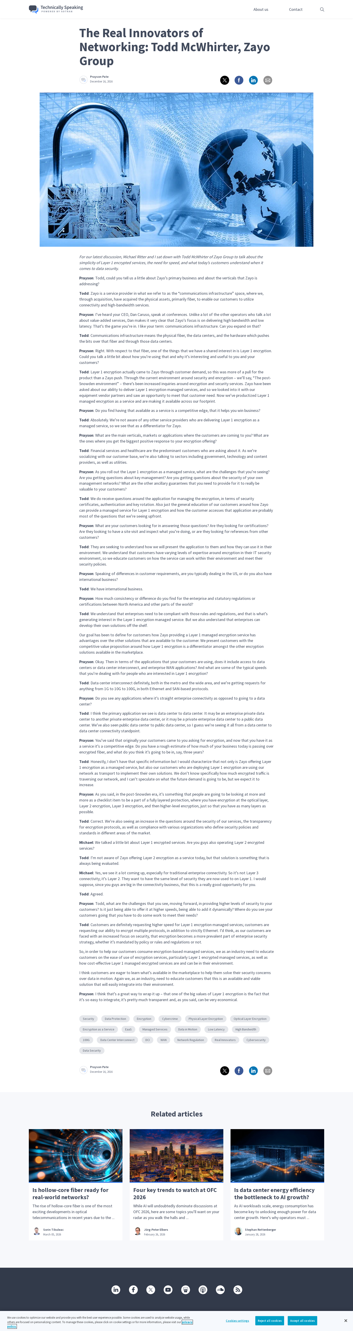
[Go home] (56, 9)
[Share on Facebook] (238, 79)
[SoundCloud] (220, 1289)
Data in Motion (187, 1029)
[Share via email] (267, 79)
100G (86, 1040)
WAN (164, 1040)
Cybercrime (170, 1019)
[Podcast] (202, 1289)
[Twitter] (150, 1289)
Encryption (144, 1019)
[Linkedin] (115, 1289)
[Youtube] (167, 1289)
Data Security (92, 1050)
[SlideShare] (185, 1289)
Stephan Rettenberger (260, 1230)
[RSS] (237, 1289)
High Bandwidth (245, 1029)
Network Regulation (190, 1040)
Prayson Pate (99, 77)
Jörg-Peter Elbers (156, 1230)
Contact (296, 9)
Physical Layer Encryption (206, 1019)
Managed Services (155, 1029)
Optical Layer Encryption (250, 1019)
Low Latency (216, 1029)
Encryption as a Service (98, 1029)
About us (260, 9)
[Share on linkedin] (253, 79)
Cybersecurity (256, 1040)
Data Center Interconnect (117, 1040)
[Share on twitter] (224, 79)
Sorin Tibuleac (53, 1230)
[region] (176, 1321)
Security (88, 1019)
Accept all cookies (302, 1320)
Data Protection (115, 1019)
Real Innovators (225, 1040)
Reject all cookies (270, 1320)
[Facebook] (133, 1289)
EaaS (128, 1029)
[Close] (346, 1321)
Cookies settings (237, 1320)
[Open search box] (315, 9)
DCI (147, 1040)
